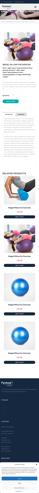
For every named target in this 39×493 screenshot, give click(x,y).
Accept (20, 478)
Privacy (3, 414)
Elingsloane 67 (5, 449)
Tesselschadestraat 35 (7, 431)
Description (8, 114)
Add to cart (10, 101)
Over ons (3, 405)
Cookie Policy (18, 491)
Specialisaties (5, 408)
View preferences (19, 488)
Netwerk (3, 410)
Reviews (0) (21, 114)
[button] (36, 464)
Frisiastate (4, 438)
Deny (19, 483)
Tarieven (3, 412)
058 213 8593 (7, 2)
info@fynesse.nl (19, 2)
